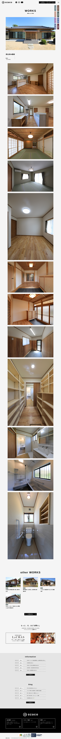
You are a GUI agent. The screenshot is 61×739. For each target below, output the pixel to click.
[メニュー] (58, 2)
